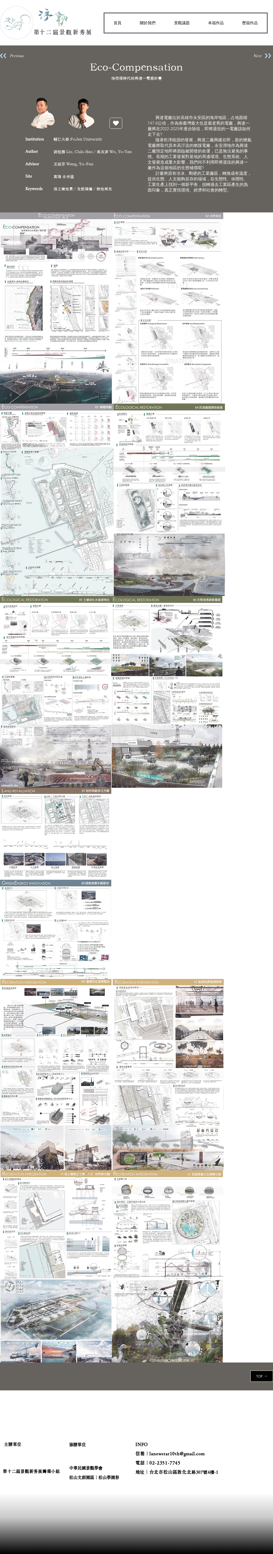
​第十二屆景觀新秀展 (63, 32)
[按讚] (115, 123)
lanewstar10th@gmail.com (176, 1453)
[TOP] (261, 1376)
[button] (148, 23)
